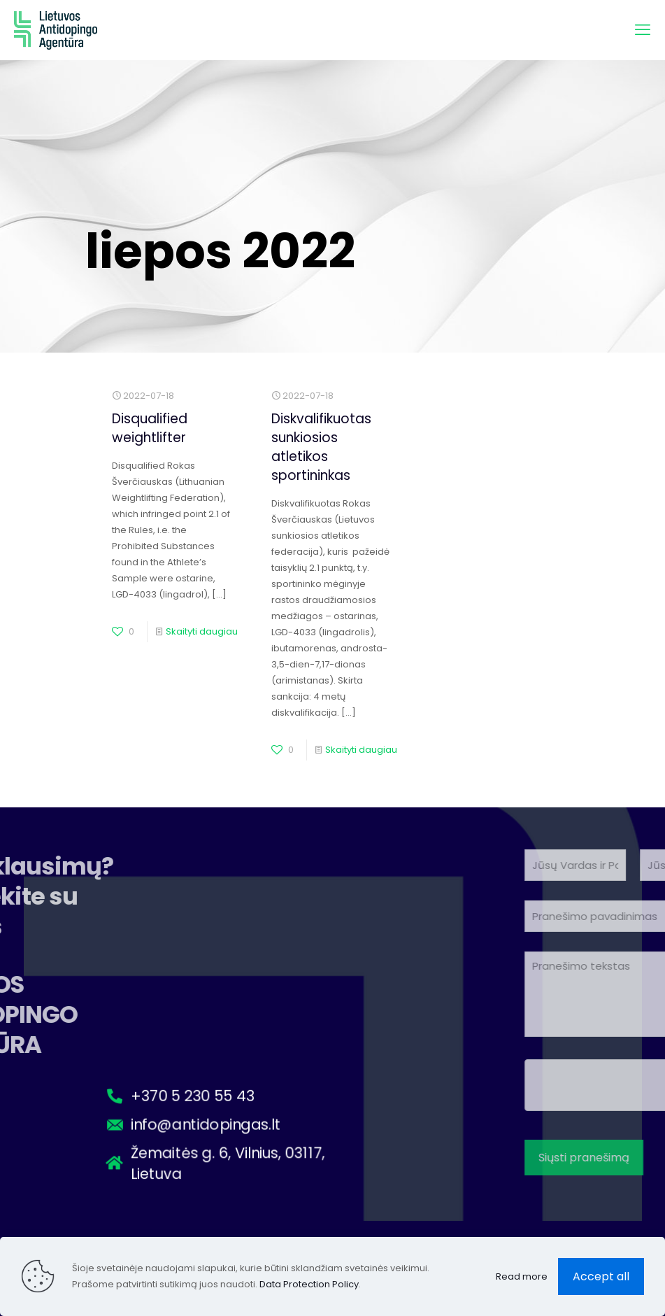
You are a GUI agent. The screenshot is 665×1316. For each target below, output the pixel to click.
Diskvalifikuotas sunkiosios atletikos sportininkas (321, 447)
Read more (522, 1276)
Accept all (601, 1276)
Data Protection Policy (309, 1284)
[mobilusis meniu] (643, 30)
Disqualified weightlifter (149, 428)
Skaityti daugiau (202, 631)
